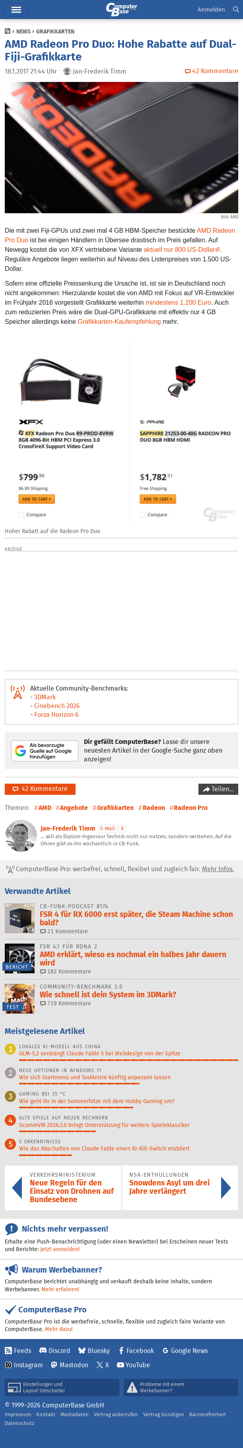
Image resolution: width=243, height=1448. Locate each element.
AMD (45, 807)
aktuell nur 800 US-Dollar (179, 249)
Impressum (18, 1414)
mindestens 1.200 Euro (178, 302)
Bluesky (98, 1350)
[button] (236, 9)
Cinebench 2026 (57, 705)
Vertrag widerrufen (116, 1414)
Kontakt (45, 1414)
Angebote (74, 807)
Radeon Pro (191, 807)
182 (65, 971)
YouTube (138, 1365)
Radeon (154, 807)
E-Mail (107, 828)
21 (64, 931)
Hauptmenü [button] (16, 9)
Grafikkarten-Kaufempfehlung (119, 321)
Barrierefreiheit (207, 1414)
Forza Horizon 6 (56, 714)
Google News (189, 1350)
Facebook (140, 1350)
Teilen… (222, 789)
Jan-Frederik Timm (68, 828)
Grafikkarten (55, 31)
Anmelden (211, 9)
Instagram (28, 1365)
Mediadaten (74, 1414)
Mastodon (74, 1365)
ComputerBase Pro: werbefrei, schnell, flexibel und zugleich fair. (120, 869)
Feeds (22, 1350)
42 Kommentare (40, 788)
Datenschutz (19, 1423)
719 (65, 1003)
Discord (59, 1350)
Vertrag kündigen (163, 1414)
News (23, 31)
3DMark (45, 697)
